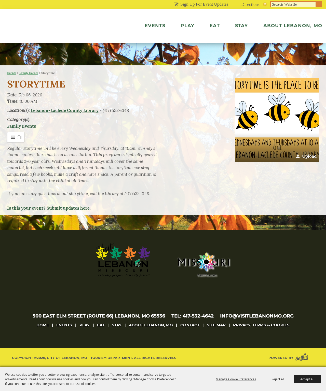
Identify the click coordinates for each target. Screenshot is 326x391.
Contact (189, 325)
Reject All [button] (277, 379)
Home (42, 325)
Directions (250, 4)
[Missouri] (202, 264)
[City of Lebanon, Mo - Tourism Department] (48, 32)
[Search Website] (293, 4)
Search (319, 4)
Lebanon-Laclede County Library (65, 110)
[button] (277, 120)
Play (187, 25)
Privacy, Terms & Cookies (261, 325)
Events (155, 25)
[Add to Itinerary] (19, 137)
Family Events (28, 73)
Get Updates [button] (175, 4)
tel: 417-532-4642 (192, 316)
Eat (215, 25)
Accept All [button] (307, 379)
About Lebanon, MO (292, 25)
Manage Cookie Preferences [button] (236, 379)
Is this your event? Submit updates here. (49, 208)
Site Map (216, 325)
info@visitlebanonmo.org (257, 316)
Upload (309, 156)
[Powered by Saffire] (302, 358)
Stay (241, 25)
